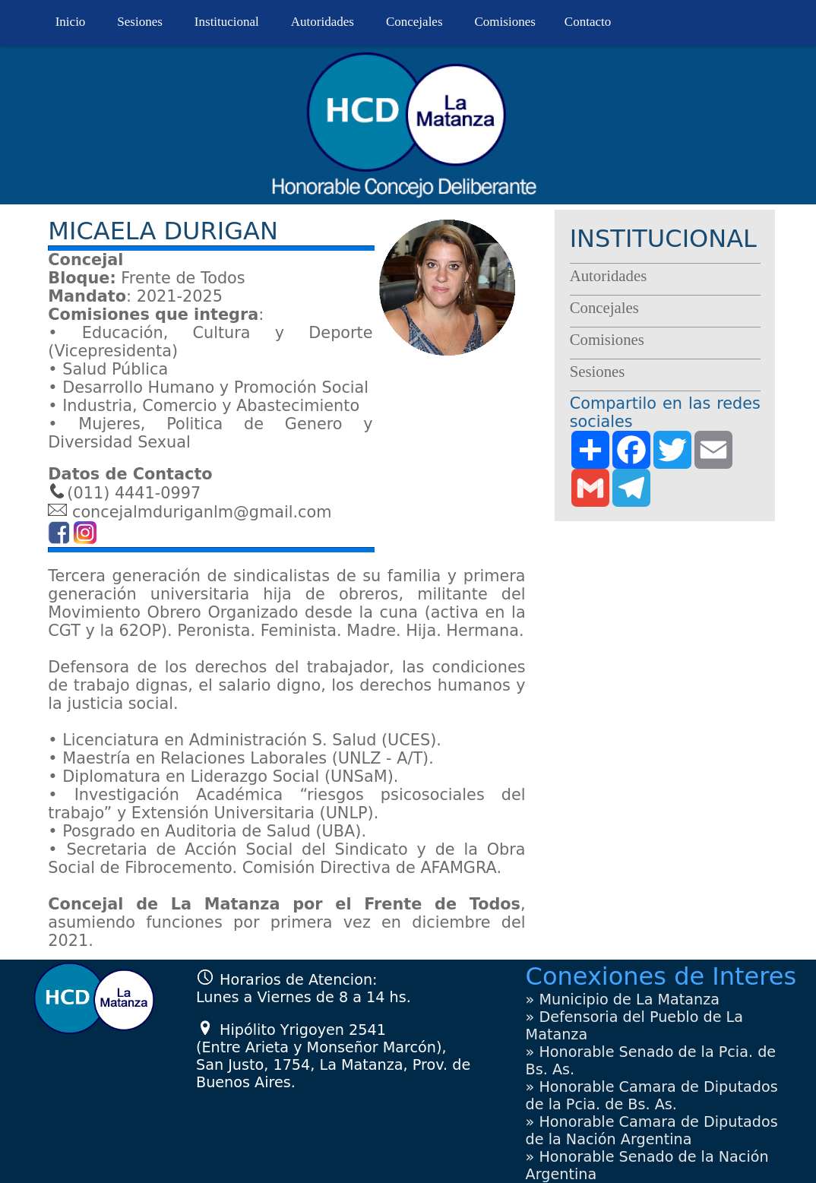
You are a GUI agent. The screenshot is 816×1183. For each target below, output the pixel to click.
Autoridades (322, 21)
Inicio (70, 21)
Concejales (414, 21)
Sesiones (140, 21)
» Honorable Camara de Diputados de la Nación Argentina (652, 1130)
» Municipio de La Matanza (623, 999)
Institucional (227, 21)
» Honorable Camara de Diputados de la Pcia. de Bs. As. (652, 1095)
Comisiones (505, 21)
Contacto (588, 21)
